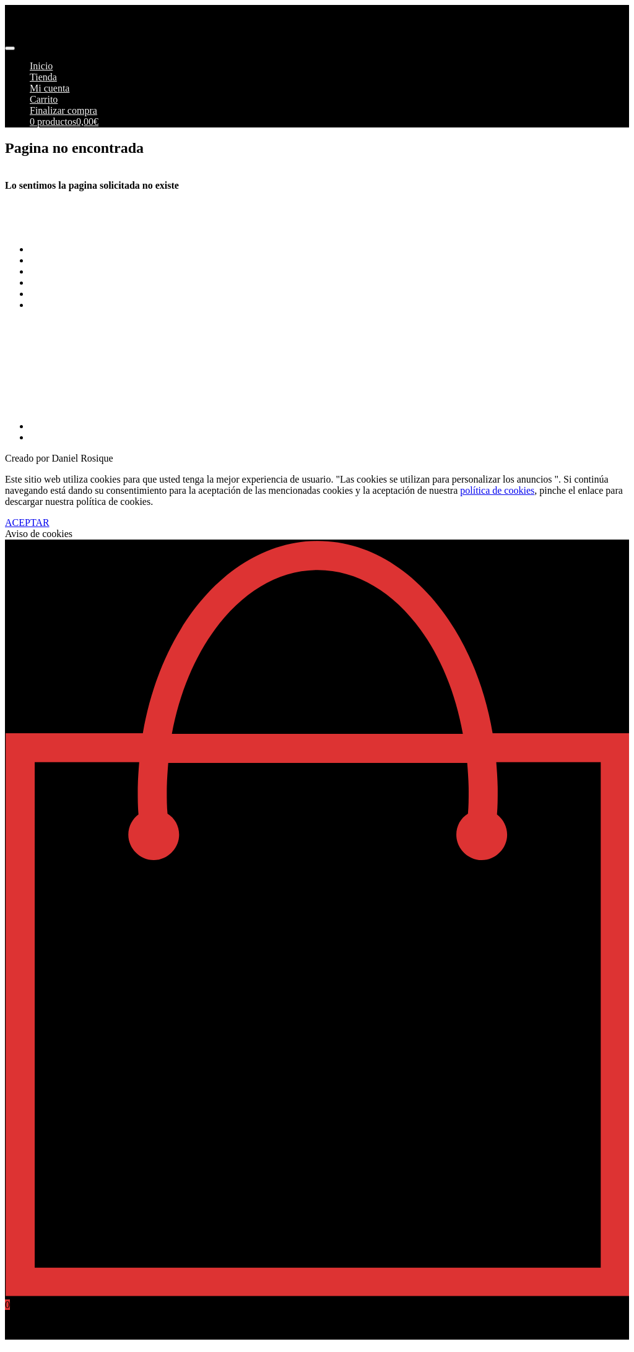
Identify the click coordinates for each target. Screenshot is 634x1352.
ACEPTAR (27, 522)
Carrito (44, 99)
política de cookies (497, 490)
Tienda (43, 77)
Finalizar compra (63, 110)
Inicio (41, 66)
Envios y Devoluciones (75, 271)
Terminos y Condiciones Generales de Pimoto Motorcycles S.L (155, 249)
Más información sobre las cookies (99, 304)
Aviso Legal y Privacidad (80, 282)
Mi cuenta (49, 88)
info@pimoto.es (37, 373)
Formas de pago (61, 260)
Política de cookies (67, 293)
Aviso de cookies (38, 533)
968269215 (27, 405)
